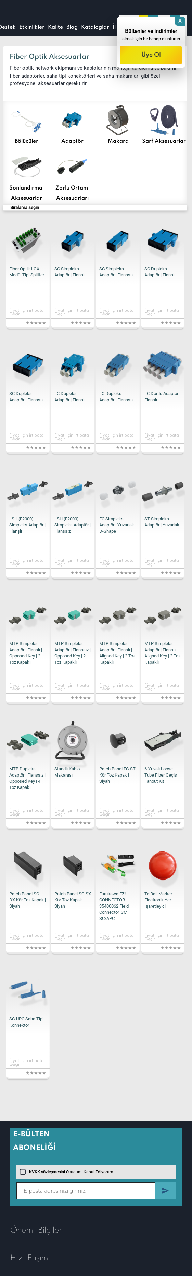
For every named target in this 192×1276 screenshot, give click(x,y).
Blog (72, 27)
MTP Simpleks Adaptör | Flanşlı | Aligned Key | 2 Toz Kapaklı (117, 653)
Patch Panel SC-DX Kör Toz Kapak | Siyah (27, 900)
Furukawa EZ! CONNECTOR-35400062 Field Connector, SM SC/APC (114, 906)
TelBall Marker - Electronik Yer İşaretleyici (159, 900)
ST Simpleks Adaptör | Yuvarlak (161, 522)
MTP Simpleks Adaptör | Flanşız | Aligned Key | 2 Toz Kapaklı (162, 653)
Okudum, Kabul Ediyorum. (67, 1172)
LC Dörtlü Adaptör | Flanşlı (162, 396)
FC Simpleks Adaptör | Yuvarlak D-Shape (116, 525)
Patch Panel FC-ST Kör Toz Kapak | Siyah (117, 775)
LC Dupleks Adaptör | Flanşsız (116, 396)
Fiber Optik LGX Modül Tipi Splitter (26, 271)
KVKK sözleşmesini (47, 1172)
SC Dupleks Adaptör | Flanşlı (159, 271)
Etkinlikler (31, 27)
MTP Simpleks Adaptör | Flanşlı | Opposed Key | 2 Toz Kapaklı (25, 653)
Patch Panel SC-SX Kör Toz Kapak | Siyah (72, 900)
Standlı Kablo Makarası (67, 772)
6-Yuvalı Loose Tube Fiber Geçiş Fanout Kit (160, 775)
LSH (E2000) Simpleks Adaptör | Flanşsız (72, 525)
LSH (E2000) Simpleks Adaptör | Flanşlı (27, 525)
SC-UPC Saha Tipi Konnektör (26, 1022)
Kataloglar (95, 27)
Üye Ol (151, 55)
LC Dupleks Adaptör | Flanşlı (69, 396)
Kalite (55, 27)
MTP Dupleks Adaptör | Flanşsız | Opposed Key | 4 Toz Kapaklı (27, 778)
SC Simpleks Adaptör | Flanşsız (116, 271)
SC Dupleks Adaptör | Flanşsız (26, 396)
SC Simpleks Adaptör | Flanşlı (69, 271)
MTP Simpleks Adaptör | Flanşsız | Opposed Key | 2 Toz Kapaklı (72, 653)
